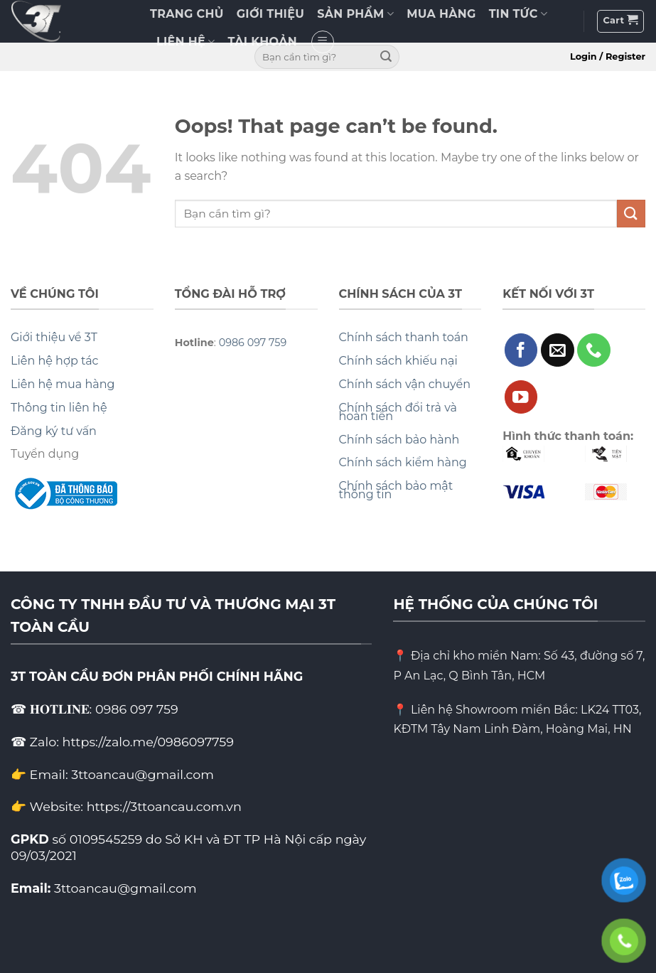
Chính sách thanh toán (403, 337)
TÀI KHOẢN (263, 41)
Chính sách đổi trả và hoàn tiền (398, 412)
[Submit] (387, 57)
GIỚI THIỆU (270, 14)
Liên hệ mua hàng (62, 384)
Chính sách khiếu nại (398, 360)
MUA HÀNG (441, 14)
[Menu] (322, 42)
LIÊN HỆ (185, 42)
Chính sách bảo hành (399, 439)
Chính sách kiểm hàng (403, 462)
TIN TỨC (518, 14)
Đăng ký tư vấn (54, 431)
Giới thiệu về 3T (54, 337)
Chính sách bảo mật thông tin (396, 490)
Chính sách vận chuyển (405, 384)
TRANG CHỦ (187, 14)
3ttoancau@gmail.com (125, 888)
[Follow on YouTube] (521, 397)
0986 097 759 (253, 342)
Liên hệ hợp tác (55, 360)
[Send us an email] (557, 350)
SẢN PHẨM (355, 14)
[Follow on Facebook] (521, 350)
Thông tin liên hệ (59, 407)
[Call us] (594, 350)
